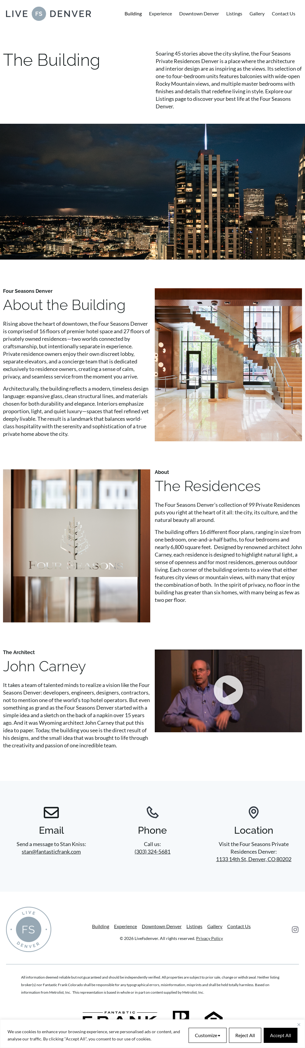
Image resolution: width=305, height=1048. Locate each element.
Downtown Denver (199, 13)
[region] (152, 1033)
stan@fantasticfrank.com (51, 851)
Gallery (257, 13)
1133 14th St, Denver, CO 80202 (253, 859)
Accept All (280, 1035)
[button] (228, 691)
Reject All (245, 1035)
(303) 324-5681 (152, 851)
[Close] (298, 1024)
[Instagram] (295, 929)
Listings (234, 13)
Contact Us (283, 13)
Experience (160, 13)
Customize (206, 1035)
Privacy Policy (209, 938)
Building (133, 13)
